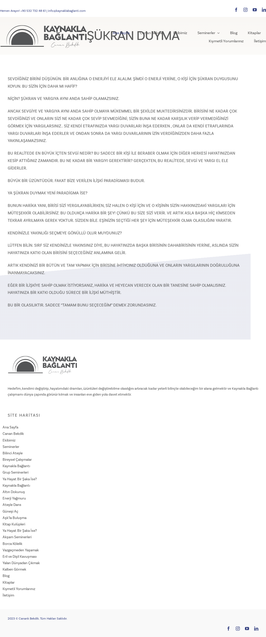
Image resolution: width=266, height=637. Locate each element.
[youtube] (255, 10)
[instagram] (245, 10)
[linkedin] (264, 10)
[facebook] (236, 10)
